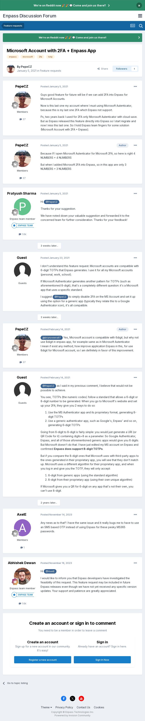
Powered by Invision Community (72, 715)
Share (102, 68)
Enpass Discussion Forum (29, 16)
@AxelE (50, 571)
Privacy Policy (64, 707)
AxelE (21, 514)
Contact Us (83, 707)
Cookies (99, 707)
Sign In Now (102, 659)
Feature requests (50, 70)
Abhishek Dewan (22, 563)
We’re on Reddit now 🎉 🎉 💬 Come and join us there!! (70, 5)
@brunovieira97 (51, 337)
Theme (46, 707)
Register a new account (43, 659)
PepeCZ (26, 66)
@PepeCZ (51, 201)
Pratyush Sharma (21, 193)
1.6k (22, 234)
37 (22, 119)
